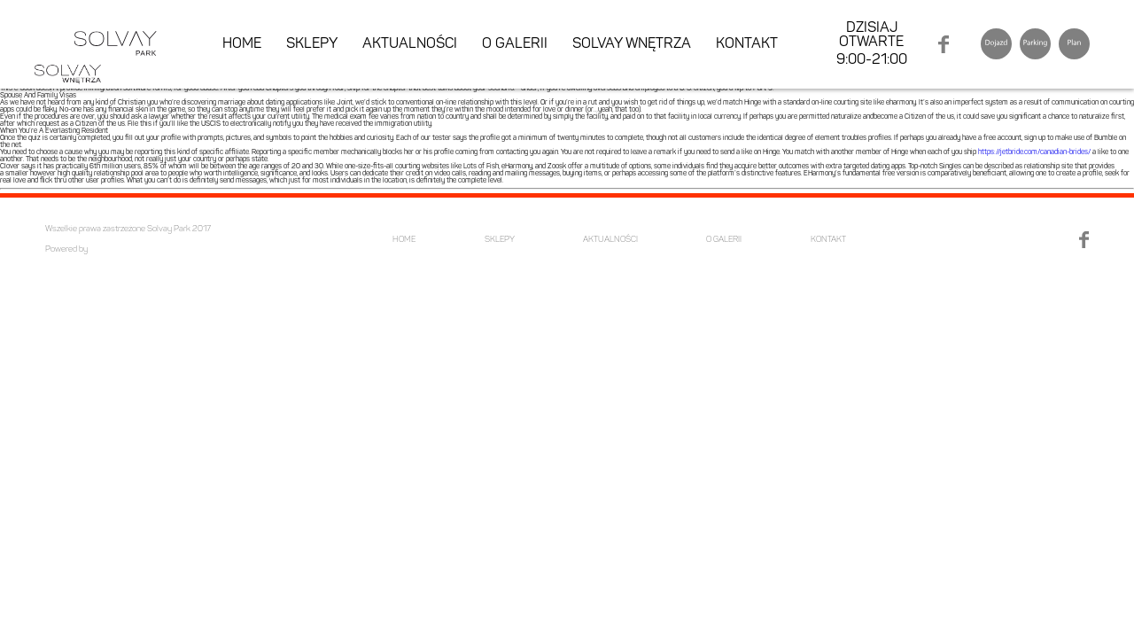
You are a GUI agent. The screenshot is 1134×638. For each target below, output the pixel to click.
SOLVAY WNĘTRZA (631, 44)
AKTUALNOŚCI (409, 44)
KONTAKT (747, 44)
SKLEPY (312, 44)
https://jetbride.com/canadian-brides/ (1034, 152)
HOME (241, 44)
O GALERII (515, 44)
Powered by (66, 249)
